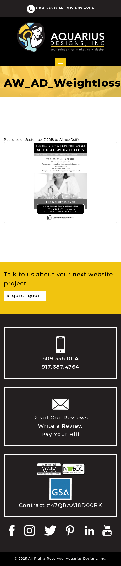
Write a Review (60, 426)
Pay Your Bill (60, 434)
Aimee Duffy (69, 139)
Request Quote (25, 296)
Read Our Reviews (60, 418)
